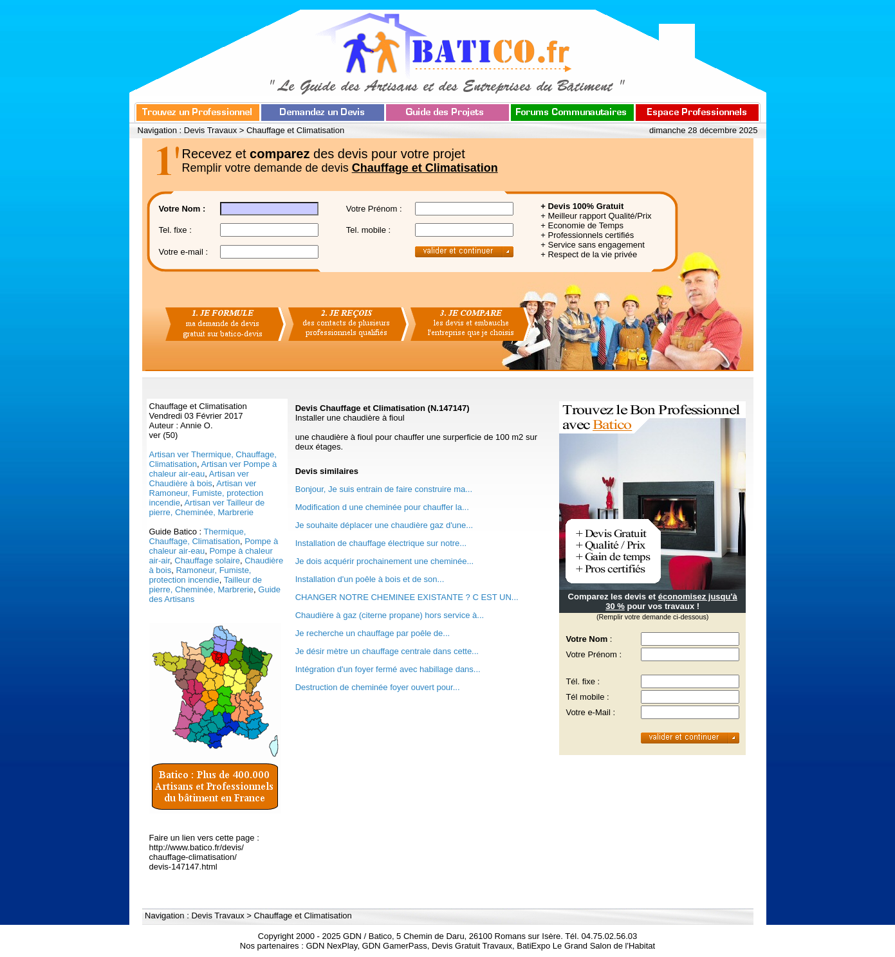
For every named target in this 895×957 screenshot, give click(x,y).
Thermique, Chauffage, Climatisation (197, 536)
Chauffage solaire (207, 560)
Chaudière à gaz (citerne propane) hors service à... (389, 615)
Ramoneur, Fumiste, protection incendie (200, 575)
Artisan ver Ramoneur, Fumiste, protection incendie (206, 493)
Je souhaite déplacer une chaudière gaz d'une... (384, 525)
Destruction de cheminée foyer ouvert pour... (377, 687)
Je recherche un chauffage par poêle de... (372, 633)
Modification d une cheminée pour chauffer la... (382, 507)
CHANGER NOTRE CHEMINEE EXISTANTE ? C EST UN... (407, 597)
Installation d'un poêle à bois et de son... (370, 579)
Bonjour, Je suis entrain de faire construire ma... (383, 489)
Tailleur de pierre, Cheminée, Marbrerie (205, 584)
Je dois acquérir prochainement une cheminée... (384, 561)
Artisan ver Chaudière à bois (199, 478)
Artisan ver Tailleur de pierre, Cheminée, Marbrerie (207, 507)
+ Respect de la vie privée (588, 254)
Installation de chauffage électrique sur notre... (380, 543)
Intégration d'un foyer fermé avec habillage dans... (388, 669)
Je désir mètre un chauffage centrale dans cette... (387, 651)
